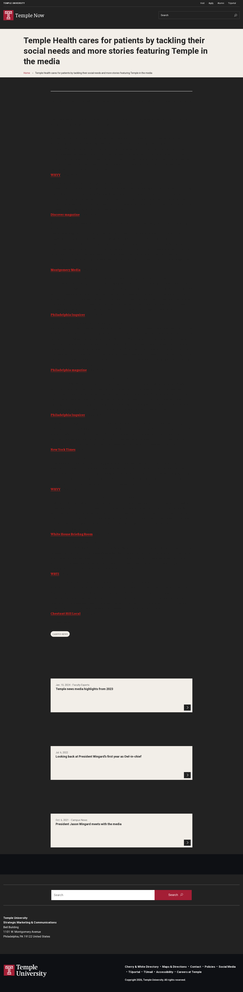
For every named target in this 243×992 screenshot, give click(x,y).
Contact (195, 966)
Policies (210, 966)
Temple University (14, 3)
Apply (211, 3)
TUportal (232, 3)
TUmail (148, 972)
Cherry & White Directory (142, 966)
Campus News (60, 634)
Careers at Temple (189, 972)
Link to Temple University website (25, 971)
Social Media (227, 966)
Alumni (221, 3)
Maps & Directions (174, 966)
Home (27, 73)
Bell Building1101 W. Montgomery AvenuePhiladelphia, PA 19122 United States (26, 931)
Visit (202, 3)
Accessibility (164, 972)
